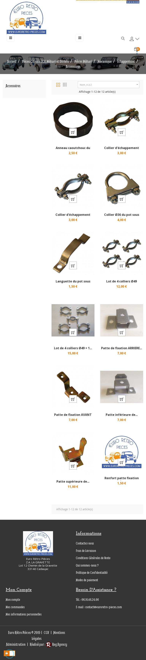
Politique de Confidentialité (92, 572)
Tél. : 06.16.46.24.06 (87, 599)
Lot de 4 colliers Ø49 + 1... (73, 348)
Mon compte (13, 599)
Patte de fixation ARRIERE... (121, 348)
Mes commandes (15, 607)
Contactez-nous (85, 543)
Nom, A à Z (109, 84)
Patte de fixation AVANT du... (73, 417)
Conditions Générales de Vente (93, 558)
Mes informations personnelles (24, 614)
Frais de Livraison (86, 550)
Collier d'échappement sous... (121, 150)
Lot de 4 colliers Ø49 (121, 281)
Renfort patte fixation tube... (122, 480)
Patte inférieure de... (122, 415)
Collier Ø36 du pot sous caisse (121, 217)
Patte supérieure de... (72, 481)
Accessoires (13, 85)
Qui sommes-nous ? (87, 565)
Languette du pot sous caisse (73, 283)
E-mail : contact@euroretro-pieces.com (99, 607)
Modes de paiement (87, 580)
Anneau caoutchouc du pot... (73, 150)
